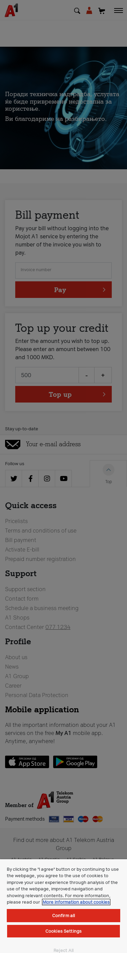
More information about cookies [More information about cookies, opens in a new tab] (76, 902)
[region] (63, 906)
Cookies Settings (63, 931)
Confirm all (63, 915)
